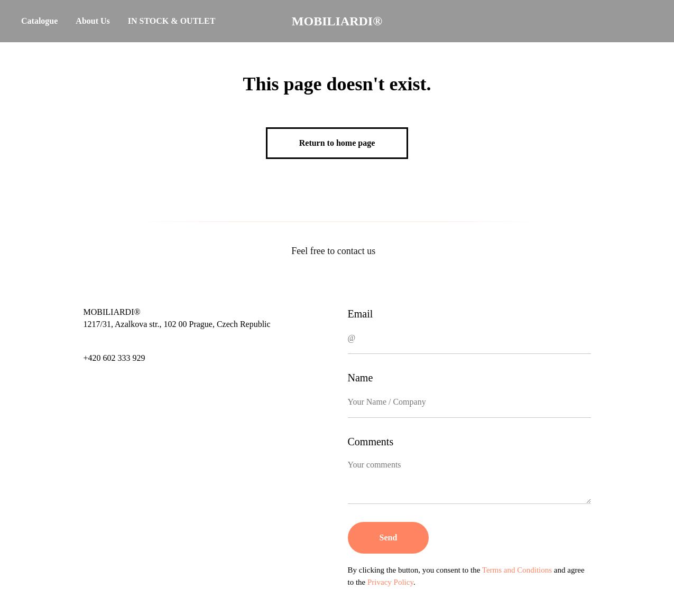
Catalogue (39, 20)
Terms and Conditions (517, 570)
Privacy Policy (390, 582)
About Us (92, 20)
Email (360, 314)
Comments (371, 441)
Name (360, 378)
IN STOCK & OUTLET (172, 20)
